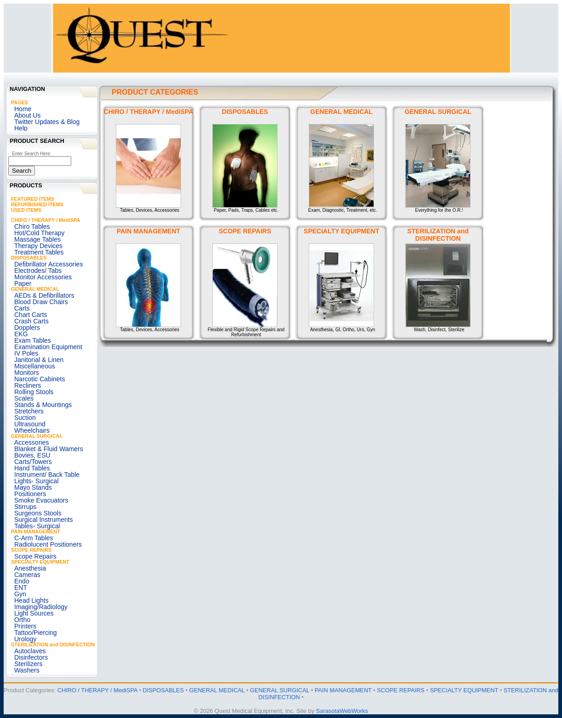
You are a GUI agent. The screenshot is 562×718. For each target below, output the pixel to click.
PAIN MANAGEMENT (35, 531)
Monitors (26, 372)
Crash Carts (31, 321)
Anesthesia (30, 568)
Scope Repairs (35, 556)
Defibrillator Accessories (48, 264)
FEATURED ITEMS (32, 199)
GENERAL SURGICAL (36, 436)
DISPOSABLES (28, 257)
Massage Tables (37, 239)
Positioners (30, 494)
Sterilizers (28, 663)
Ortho (22, 619)
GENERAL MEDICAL (35, 289)
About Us (27, 115)
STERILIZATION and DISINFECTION (53, 644)
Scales (24, 398)
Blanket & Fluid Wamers (48, 448)
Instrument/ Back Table (46, 474)
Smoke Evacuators (41, 500)
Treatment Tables (38, 252)
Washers (27, 670)
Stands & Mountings (43, 404)
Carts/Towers (33, 461)
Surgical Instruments (43, 519)
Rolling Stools (34, 392)
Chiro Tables (32, 226)
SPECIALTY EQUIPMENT (40, 562)
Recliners (27, 385)
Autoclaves (29, 651)
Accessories (31, 442)
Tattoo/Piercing (35, 632)
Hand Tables (32, 468)
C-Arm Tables (33, 538)
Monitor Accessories (43, 277)
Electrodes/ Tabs (38, 270)
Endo (21, 581)
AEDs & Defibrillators (44, 295)
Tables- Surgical (37, 526)
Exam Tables (32, 340)
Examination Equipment (48, 347)
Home (22, 109)
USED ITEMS (26, 210)
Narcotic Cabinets (39, 379)
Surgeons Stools (38, 513)
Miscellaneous (34, 366)
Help (21, 128)
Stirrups (25, 506)
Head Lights (31, 600)
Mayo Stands (33, 487)
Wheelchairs (32, 430)
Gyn (20, 594)
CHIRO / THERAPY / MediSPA (45, 220)
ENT (20, 587)
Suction (25, 417)
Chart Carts (30, 314)
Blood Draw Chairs (41, 301)
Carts (21, 308)
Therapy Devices (38, 245)
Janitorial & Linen (38, 359)
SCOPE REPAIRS (31, 550)
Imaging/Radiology (41, 607)
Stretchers (29, 411)
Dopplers (27, 327)
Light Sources (34, 613)
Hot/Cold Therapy (39, 233)
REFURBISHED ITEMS (37, 204)
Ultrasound (29, 424)
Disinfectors (31, 657)
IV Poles (26, 353)
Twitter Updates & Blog (46, 121)
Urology (25, 639)
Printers (25, 626)
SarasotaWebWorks (342, 710)
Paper (22, 283)
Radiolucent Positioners (48, 544)
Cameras (27, 574)
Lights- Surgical (36, 481)
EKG (21, 334)
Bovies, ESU (32, 455)
